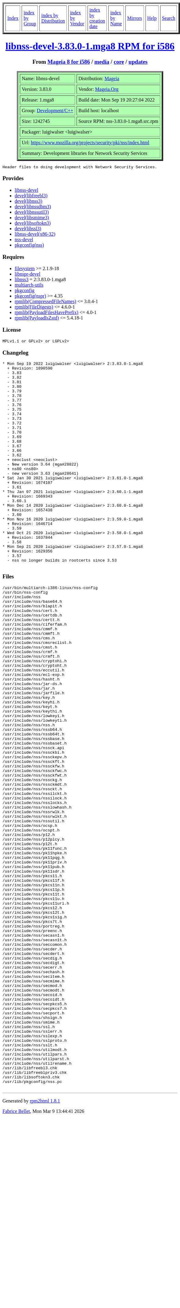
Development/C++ (55, 110)
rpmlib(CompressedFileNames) (45, 302)
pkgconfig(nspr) (30, 296)
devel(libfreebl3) (31, 196)
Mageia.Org (107, 89)
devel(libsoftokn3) (33, 224)
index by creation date (97, 18)
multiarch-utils (29, 285)
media (101, 62)
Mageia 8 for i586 (68, 62)
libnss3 (21, 280)
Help (152, 18)
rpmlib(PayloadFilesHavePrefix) (46, 313)
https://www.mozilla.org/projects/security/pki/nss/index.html (90, 142)
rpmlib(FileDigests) (34, 307)
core (119, 62)
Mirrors (134, 18)
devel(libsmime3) (32, 218)
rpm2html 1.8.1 (45, 1244)
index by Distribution (53, 18)
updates (137, 62)
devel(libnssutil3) (32, 213)
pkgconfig (24, 291)
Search (168, 18)
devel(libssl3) (28, 229)
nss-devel (24, 240)
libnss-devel (26, 191)
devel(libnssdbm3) (33, 207)
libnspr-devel (27, 274)
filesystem (25, 269)
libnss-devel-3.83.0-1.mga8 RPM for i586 (90, 46)
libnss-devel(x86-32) (35, 235)
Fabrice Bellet (16, 1254)
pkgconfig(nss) (29, 245)
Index (12, 18)
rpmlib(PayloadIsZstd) (37, 318)
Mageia (112, 78)
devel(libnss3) (28, 202)
